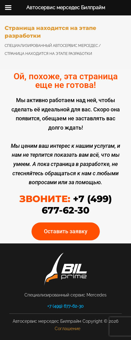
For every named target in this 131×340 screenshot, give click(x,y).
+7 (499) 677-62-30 (65, 306)
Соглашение (67, 328)
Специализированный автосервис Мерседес (51, 46)
